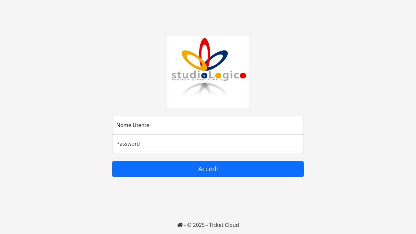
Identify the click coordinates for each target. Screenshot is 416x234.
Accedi (208, 168)
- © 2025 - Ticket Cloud (208, 224)
